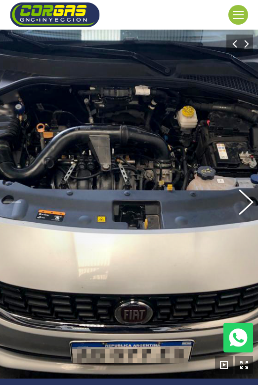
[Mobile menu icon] (238, 15)
